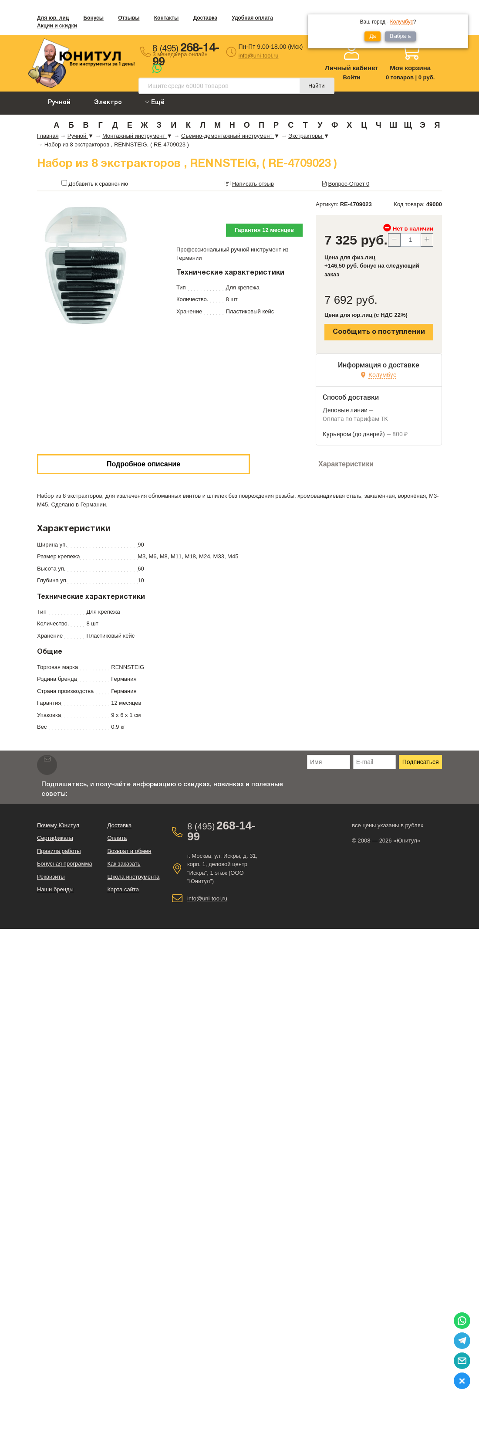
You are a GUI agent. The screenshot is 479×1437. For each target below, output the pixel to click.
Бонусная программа (64, 863)
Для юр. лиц (53, 18)
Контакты (166, 18)
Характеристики (346, 464)
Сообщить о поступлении (379, 332)
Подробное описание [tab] (143, 464)
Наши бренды (55, 889)
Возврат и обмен (129, 851)
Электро (108, 102)
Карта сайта (122, 889)
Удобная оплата (252, 18)
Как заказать (123, 863)
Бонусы (93, 18)
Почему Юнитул (58, 825)
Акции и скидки (57, 26)
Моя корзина (410, 67)
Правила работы (59, 851)
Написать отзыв (253, 183)
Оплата (117, 838)
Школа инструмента (133, 876)
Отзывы (128, 18)
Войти (352, 77)
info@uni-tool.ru (259, 55)
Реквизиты (51, 876)
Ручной (59, 102)
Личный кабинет (351, 67)
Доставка (205, 18)
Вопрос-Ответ (349, 183)
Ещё (155, 102)
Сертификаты (55, 838)
